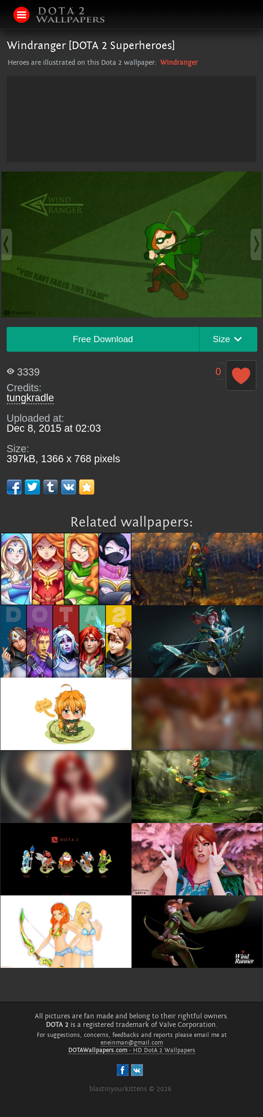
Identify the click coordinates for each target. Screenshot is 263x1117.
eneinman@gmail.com (132, 1042)
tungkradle (30, 398)
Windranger (179, 63)
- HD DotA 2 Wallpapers (131, 1050)
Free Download (103, 339)
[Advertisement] (131, 143)
